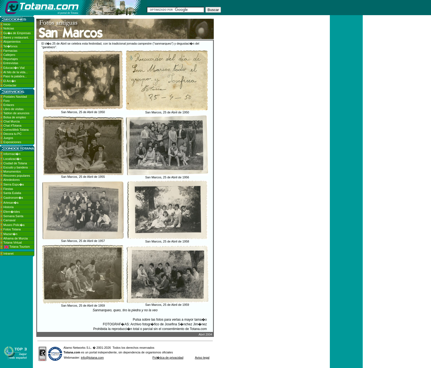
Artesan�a (10, 202)
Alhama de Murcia (15, 238)
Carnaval (9, 220)
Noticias (8, 28)
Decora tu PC (12, 133)
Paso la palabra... (15, 76)
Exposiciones (12, 142)
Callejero (9, 54)
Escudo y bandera (15, 167)
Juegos (8, 138)
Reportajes (10, 59)
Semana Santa (13, 216)
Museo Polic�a (13, 225)
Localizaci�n (12, 158)
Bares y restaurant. (16, 37)
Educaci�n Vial (13, 67)
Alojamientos (12, 41)
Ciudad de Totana (15, 163)
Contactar (9, 85)
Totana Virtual (12, 242)
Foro (6, 100)
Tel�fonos (10, 46)
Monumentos (12, 171)
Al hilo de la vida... (15, 72)
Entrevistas (10, 63)
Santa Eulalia (12, 193)
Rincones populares (16, 175)
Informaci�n (11, 154)
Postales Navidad (15, 96)
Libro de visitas (13, 109)
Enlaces (8, 105)
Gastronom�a (13, 197)
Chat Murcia (11, 121)
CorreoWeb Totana (16, 129)
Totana (68, 352)
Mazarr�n (10, 234)
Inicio (6, 24)
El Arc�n (9, 81)
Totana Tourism (17, 246)
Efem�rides (11, 211)
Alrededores (11, 179)
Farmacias (10, 50)
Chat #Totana (12, 125)
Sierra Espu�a (13, 184)
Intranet (8, 253)
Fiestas (8, 188)
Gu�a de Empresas (17, 33)
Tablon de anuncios (16, 113)
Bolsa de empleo (14, 117)
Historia (8, 207)
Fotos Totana (12, 229)
